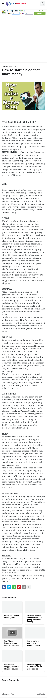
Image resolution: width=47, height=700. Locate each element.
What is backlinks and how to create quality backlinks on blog (34, 618)
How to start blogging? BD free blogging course (11, 667)
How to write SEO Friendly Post (11, 616)
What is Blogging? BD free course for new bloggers (34, 667)
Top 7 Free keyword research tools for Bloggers (11, 643)
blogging (12, 66)
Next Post (40, 694)
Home (4, 66)
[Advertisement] (23, 39)
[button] (3, 3)
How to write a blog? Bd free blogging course (33, 643)
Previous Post (8, 694)
